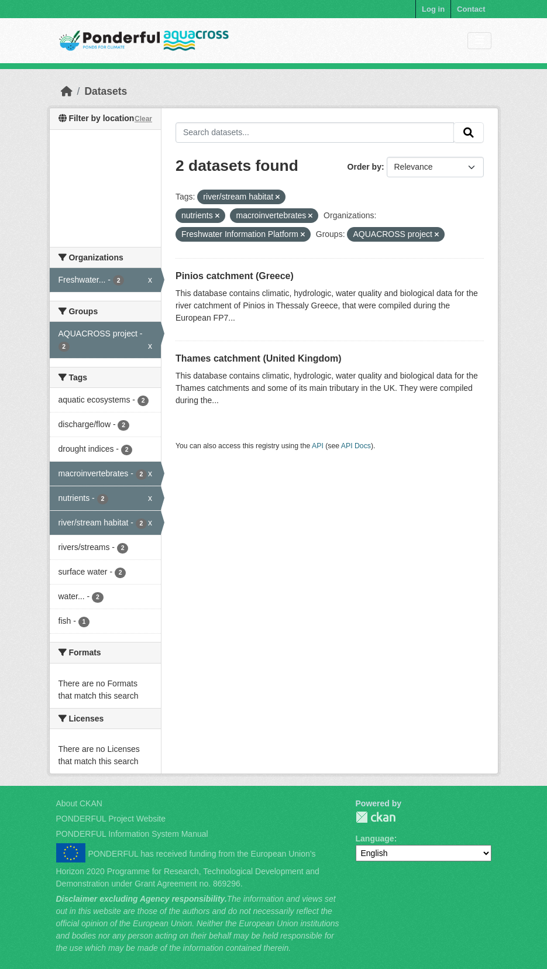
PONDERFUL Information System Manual (132, 834)
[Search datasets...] (315, 132)
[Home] (67, 91)
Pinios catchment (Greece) (235, 276)
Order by (364, 166)
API (318, 446)
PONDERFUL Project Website (111, 818)
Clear (143, 119)
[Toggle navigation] (479, 40)
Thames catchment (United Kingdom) (259, 358)
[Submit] (468, 132)
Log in (433, 9)
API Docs (356, 446)
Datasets (105, 91)
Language (375, 838)
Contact (471, 9)
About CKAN (79, 803)
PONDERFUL (375, 817)
